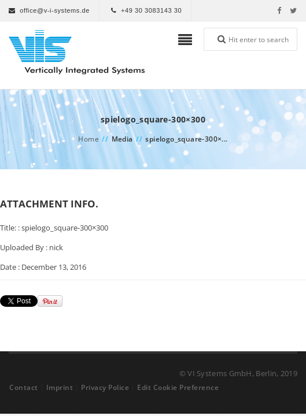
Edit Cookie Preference (178, 387)
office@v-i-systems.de (55, 10)
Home (88, 139)
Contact (23, 387)
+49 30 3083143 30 (151, 10)
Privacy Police (105, 387)
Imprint (59, 387)
